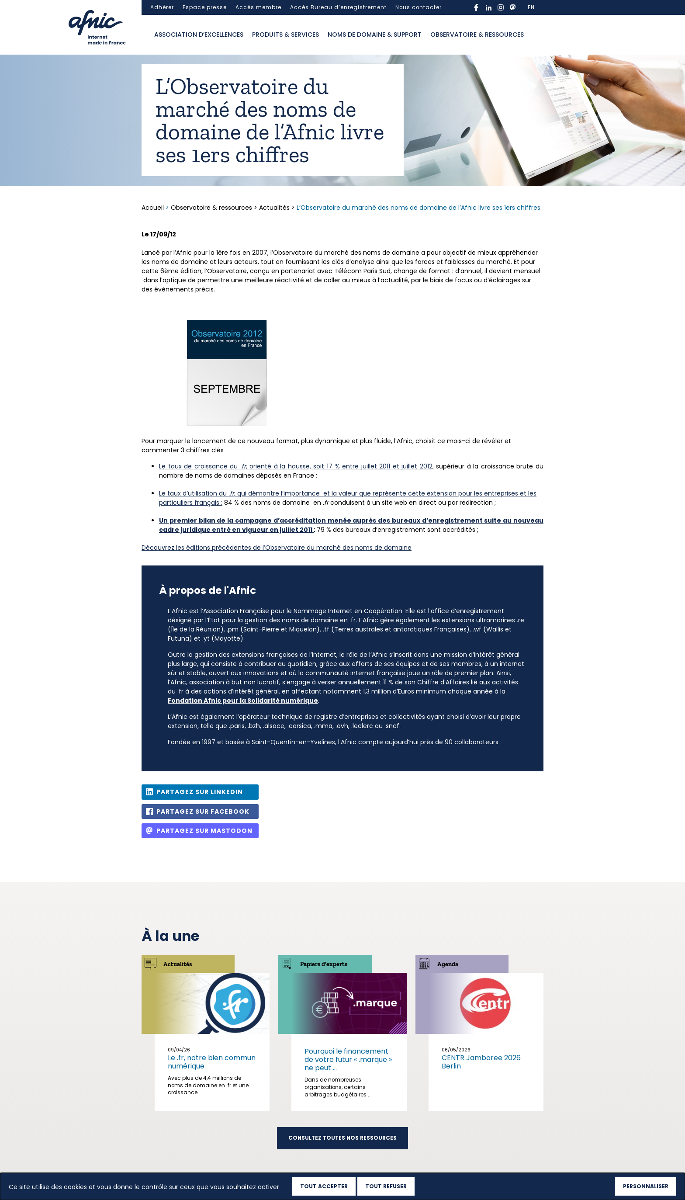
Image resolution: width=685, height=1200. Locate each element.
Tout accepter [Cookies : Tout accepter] (324, 1186)
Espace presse (205, 7)
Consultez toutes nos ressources (342, 1137)
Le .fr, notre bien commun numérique (212, 1062)
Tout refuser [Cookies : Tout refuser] (386, 1186)
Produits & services (285, 34)
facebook (476, 7)
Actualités (274, 207)
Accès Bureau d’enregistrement (338, 7)
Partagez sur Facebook (202, 811)
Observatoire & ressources (477, 34)
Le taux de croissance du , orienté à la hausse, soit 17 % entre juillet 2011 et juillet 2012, (296, 466)
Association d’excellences (198, 34)
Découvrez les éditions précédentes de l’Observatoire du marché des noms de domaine (277, 547)
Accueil (154, 207)
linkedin (488, 7)
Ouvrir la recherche (536, 35)
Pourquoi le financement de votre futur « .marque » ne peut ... (348, 1059)
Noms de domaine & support (375, 34)
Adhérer (162, 7)
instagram (501, 7)
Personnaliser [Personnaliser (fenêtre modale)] (645, 1186)
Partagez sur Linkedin (199, 791)
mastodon (513, 7)
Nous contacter (418, 7)
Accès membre (258, 7)
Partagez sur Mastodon (204, 830)
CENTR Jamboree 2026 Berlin (481, 1062)
